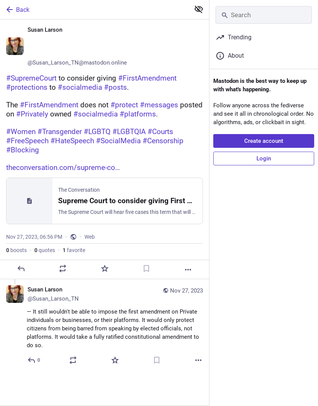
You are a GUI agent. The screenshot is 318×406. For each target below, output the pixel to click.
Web (89, 237)
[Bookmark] (146, 268)
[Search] (264, 15)
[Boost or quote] (62, 268)
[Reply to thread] (34, 360)
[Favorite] (104, 268)
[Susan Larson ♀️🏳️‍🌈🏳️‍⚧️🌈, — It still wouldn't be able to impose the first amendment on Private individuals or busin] (104, 326)
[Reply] (21, 268)
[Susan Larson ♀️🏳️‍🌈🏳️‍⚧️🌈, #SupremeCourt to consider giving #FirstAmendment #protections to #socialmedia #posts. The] (104, 149)
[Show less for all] (198, 9)
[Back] (94, 9)
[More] (188, 269)
